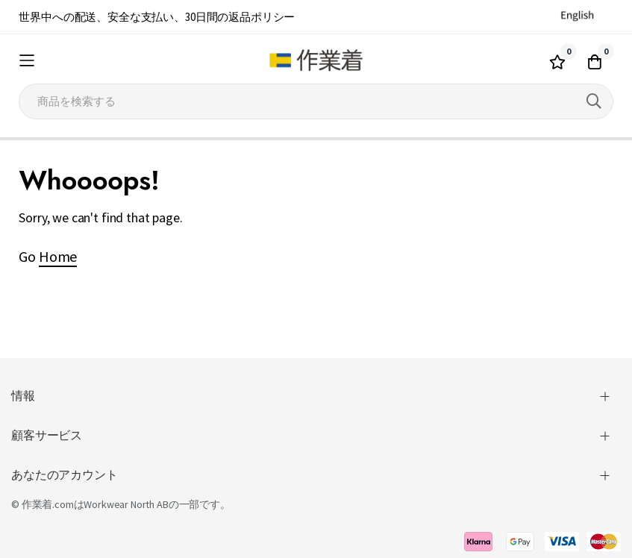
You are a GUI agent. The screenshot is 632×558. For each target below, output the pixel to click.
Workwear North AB (126, 504)
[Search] (594, 101)
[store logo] (316, 60)
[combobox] (316, 101)
